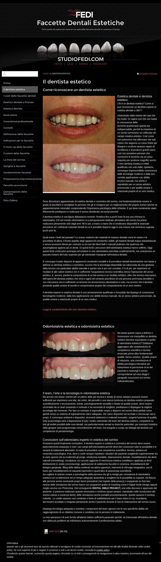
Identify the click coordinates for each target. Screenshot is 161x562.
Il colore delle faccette (16, 153)
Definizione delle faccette (18, 134)
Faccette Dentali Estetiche (80, 23)
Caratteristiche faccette (17, 172)
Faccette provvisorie (15, 185)
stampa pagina (149, 74)
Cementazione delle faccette (15, 192)
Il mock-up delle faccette (18, 146)
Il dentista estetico (14, 89)
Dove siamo (10, 115)
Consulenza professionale (18, 121)
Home (45, 74)
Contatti (8, 127)
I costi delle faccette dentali (19, 95)
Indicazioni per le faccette (18, 140)
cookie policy (102, 550)
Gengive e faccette (14, 166)
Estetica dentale (12, 108)
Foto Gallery (10, 200)
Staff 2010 (54, 531)
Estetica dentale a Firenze (18, 102)
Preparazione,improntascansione (20, 178)
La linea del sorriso (14, 159)
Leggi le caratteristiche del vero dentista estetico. (70, 309)
